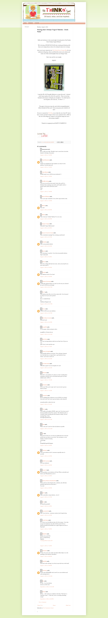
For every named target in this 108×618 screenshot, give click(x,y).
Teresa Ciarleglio (46, 351)
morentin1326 (45, 511)
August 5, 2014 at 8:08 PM (46, 556)
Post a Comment (42, 602)
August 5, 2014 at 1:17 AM (46, 346)
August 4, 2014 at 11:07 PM (46, 313)
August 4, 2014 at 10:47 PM (46, 304)
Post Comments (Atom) (48, 608)
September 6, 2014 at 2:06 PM (46, 599)
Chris (43, 493)
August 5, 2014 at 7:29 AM (46, 380)
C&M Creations (46, 461)
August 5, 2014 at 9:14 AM (46, 404)
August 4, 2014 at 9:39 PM (46, 267)
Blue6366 (44, 372)
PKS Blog (50, 113)
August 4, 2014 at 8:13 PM (46, 228)
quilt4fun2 (44, 339)
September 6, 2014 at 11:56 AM (47, 587)
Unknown (44, 450)
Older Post (68, 605)
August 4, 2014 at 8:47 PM (46, 237)
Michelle (44, 242)
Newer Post (40, 605)
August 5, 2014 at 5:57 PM (46, 497)
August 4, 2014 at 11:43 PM (46, 322)
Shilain (43, 205)
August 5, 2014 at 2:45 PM (46, 456)
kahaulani (44, 385)
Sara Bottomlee (45, 363)
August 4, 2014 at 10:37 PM (46, 287)
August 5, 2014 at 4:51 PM (46, 476)
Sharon (44, 261)
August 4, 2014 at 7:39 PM (46, 176)
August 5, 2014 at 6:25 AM (46, 368)
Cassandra (44, 395)
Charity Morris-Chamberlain (49, 480)
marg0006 (44, 327)
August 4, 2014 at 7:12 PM (46, 167)
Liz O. (43, 292)
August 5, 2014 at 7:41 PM (46, 546)
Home (25, 23)
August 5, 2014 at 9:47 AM (46, 419)
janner (43, 251)
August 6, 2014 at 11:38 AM (46, 576)
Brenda (44, 272)
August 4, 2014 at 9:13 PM (46, 257)
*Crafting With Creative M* (46, 540)
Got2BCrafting (45, 181)
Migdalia (44, 534)
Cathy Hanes (45, 520)
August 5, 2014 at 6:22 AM (46, 358)
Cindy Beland (45, 172)
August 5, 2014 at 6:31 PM (46, 506)
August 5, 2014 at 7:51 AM (46, 390)
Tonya (43, 309)
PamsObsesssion (45, 160)
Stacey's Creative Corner (47, 233)
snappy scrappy (45, 224)
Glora (43, 409)
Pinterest (30, 23)
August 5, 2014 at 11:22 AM (46, 428)
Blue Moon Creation (47, 318)
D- (42, 433)
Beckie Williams (46, 196)
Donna (43, 591)
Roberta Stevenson (46, 281)
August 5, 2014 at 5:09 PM (46, 488)
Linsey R (44, 470)
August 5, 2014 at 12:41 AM (46, 334)
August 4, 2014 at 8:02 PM (46, 210)
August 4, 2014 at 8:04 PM (46, 219)
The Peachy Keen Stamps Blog (59, 50)
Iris (43, 581)
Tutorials (37, 23)
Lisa (43, 502)
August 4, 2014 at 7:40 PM (46, 191)
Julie (43, 424)
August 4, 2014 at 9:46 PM (46, 276)
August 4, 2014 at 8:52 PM (46, 246)
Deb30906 (44, 561)
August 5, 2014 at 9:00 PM (46, 565)
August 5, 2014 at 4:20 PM (46, 465)
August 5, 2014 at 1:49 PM (46, 445)
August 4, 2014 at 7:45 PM (46, 200)
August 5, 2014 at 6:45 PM (46, 515)
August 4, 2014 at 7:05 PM (46, 155)
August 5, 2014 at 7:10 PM (46, 529)
